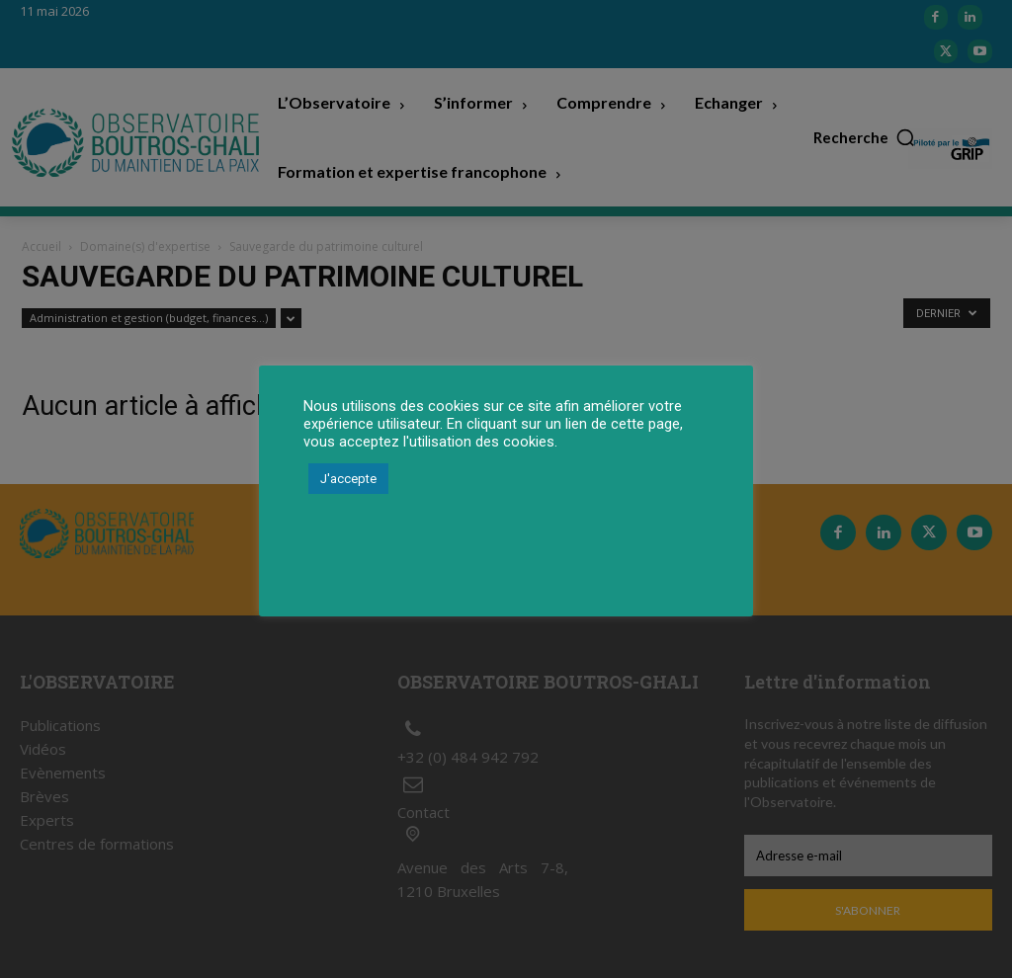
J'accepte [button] (348, 478)
